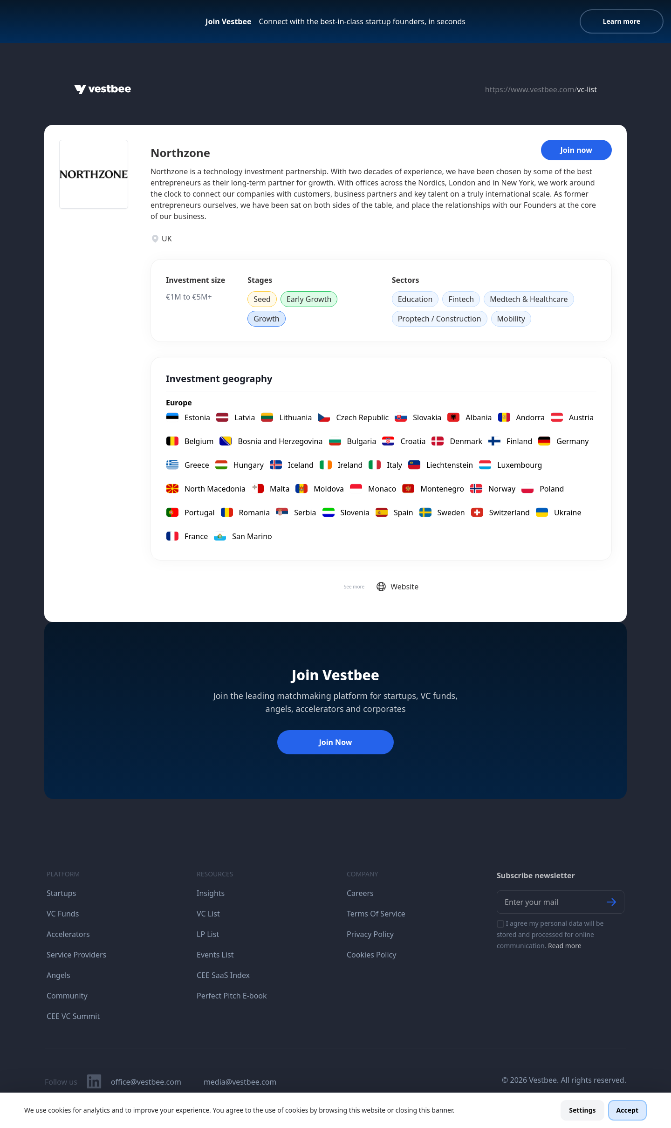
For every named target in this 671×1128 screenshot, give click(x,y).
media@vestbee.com (240, 1082)
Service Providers (76, 955)
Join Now (335, 742)
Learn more (621, 21)
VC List (208, 914)
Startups (61, 893)
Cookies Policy (371, 955)
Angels (58, 975)
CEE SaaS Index (223, 975)
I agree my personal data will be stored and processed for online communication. (550, 934)
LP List (208, 934)
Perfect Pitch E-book (232, 996)
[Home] (102, 89)
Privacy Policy (370, 934)
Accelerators (68, 934)
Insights (211, 893)
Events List (215, 955)
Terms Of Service (376, 914)
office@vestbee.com (146, 1082)
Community (67, 996)
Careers (360, 893)
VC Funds (63, 914)
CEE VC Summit (73, 1016)
